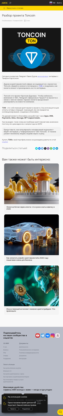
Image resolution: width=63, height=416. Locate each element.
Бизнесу (5, 350)
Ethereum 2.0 (7, 371)
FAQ (4, 353)
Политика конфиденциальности (29, 353)
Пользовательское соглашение (29, 350)
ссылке (5, 142)
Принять (13, 409)
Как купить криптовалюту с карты (13, 374)
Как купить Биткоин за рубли (12, 368)
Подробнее (26, 409)
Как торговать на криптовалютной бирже (16, 377)
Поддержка (7, 358)
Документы (22, 355)
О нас (5, 347)
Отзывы (5, 355)
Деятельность (23, 347)
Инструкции (22, 358)
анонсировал (43, 76)
